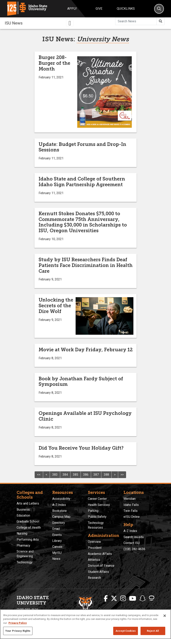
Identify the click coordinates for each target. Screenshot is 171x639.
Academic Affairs (100, 554)
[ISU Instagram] (123, 598)
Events (57, 535)
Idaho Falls (131, 505)
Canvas (57, 547)
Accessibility (61, 499)
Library (57, 541)
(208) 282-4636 (134, 549)
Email (56, 529)
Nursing (22, 533)
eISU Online (132, 517)
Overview (94, 542)
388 (106, 474)
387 (96, 474)
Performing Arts (28, 539)
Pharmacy (23, 545)
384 (65, 474)
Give (99, 8)
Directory (58, 523)
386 (85, 474)
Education (23, 515)
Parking (93, 511)
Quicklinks (126, 8)
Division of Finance (101, 566)
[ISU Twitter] (114, 598)
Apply (72, 8)
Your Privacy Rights (17, 630)
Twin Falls (131, 511)
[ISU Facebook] (106, 598)
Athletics (94, 560)
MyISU (57, 553)
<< (39, 474)
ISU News (14, 23)
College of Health (29, 527)
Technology (24, 562)
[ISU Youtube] (132, 598)
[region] (85, 624)
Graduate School (28, 521)
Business (23, 509)
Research (94, 578)
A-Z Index (59, 505)
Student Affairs (98, 572)
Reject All (153, 630)
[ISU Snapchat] (142, 598)
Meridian (130, 499)
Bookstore (59, 511)
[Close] (164, 615)
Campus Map (61, 517)
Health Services (99, 505)
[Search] (159, 8)
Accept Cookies (126, 630)
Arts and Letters (28, 503)
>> (122, 474)
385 (75, 474)
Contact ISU (132, 543)
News (56, 559)
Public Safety (97, 517)
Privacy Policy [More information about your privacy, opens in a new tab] (18, 622)
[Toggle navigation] (70, 23)
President (95, 548)
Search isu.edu (134, 537)
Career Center (97, 499)
